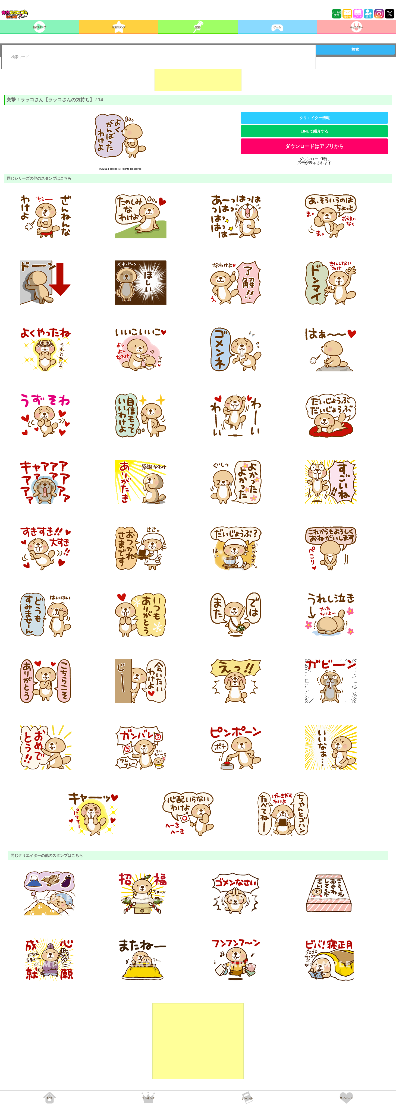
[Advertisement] (198, 77)
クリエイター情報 (314, 118)
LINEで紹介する (314, 131)
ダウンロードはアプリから (314, 146)
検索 (355, 49)
